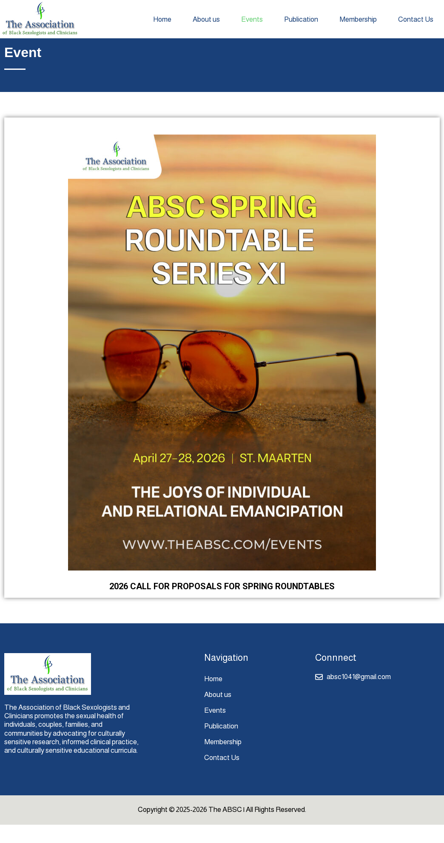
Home (162, 19)
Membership (358, 19)
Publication (301, 19)
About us (206, 19)
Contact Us (415, 19)
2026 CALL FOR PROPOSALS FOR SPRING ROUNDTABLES (222, 604)
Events (252, 19)
